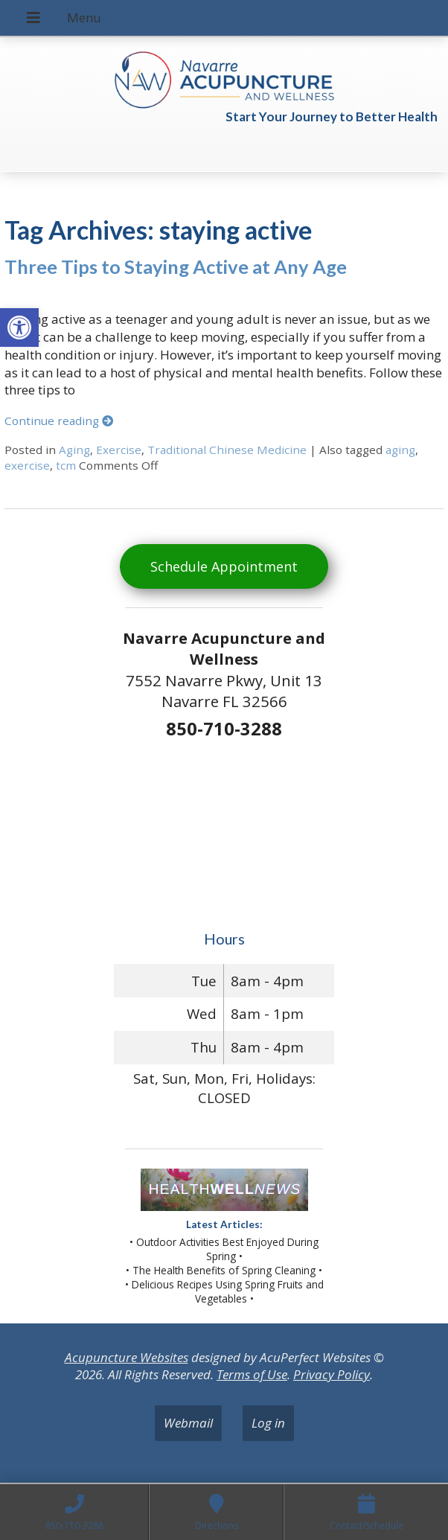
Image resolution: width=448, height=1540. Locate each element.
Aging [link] (74, 449)
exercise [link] (27, 465)
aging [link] (400, 449)
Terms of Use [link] (252, 1374)
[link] (19, 327)
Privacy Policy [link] (331, 1374)
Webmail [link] (188, 1422)
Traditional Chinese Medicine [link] (227, 449)
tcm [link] (66, 465)
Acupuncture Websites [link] (126, 1357)
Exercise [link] (118, 449)
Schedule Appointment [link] (224, 566)
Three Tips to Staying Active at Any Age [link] (175, 266)
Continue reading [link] (58, 420)
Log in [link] (268, 1422)
